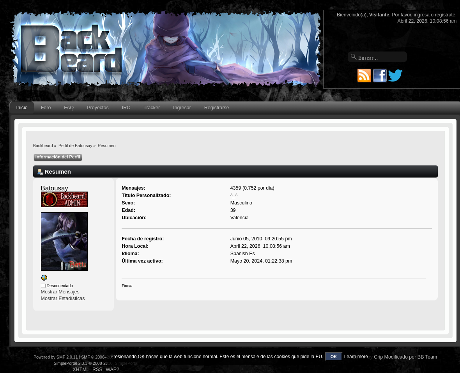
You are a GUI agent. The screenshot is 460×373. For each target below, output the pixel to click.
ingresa (422, 15)
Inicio (22, 107)
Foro (46, 107)
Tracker (151, 107)
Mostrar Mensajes (60, 292)
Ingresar (182, 107)
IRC (126, 107)
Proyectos (97, 107)
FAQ (69, 107)
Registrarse (216, 107)
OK (334, 356)
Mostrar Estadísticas (63, 298)
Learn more (356, 356)
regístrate (445, 15)
